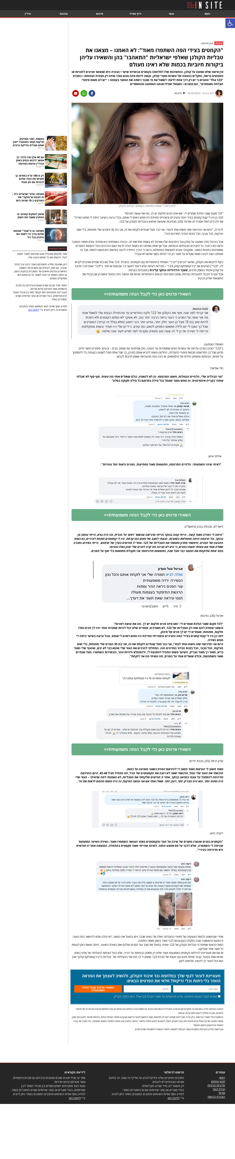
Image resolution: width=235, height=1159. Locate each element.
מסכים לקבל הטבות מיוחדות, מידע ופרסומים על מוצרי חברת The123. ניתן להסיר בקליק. (165, 1007)
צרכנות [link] (64, 13)
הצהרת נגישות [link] (216, 1108)
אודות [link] (222, 1104)
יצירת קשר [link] (219, 1100)
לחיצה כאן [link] (34, 310)
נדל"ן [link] (28, 13)
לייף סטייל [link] (135, 13)
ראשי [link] (207, 13)
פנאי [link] (171, 13)
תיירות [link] (99, 13)
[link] (230, 23)
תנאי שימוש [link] (218, 1092)
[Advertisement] (147, 30)
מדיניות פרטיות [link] (216, 1096)
